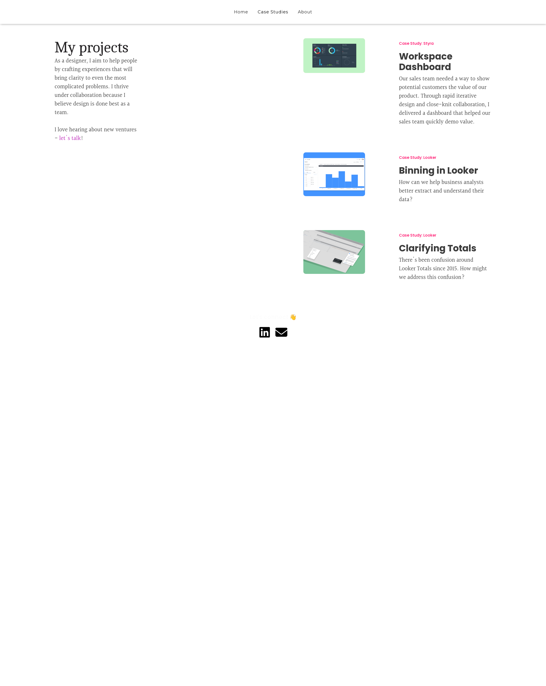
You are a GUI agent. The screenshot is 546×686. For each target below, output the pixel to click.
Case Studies (273, 12)
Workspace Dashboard (426, 61)
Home (241, 12)
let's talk (70, 138)
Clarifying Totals (437, 248)
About (305, 12)
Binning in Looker (438, 170)
